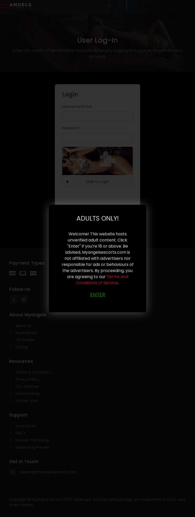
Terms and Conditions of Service (102, 279)
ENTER (97, 294)
